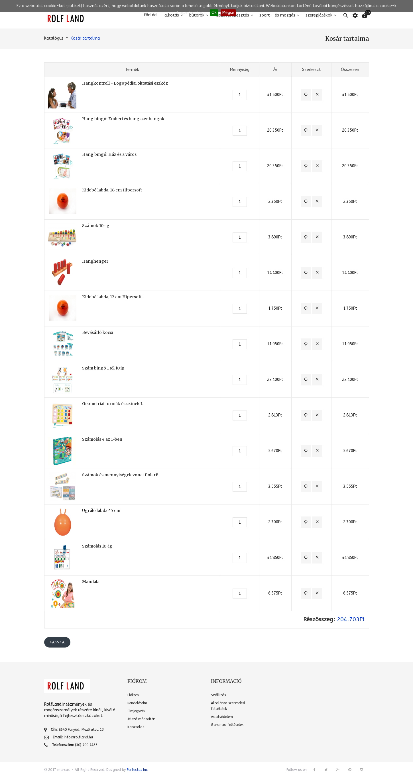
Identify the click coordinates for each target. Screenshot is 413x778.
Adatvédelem (222, 717)
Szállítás (218, 695)
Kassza (57, 642)
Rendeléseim (137, 703)
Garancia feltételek (227, 725)
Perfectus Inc (137, 770)
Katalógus (54, 38)
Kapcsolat (135, 727)
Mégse (228, 12)
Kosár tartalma (85, 38)
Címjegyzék (136, 711)
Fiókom (133, 695)
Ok (214, 12)
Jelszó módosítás (141, 719)
